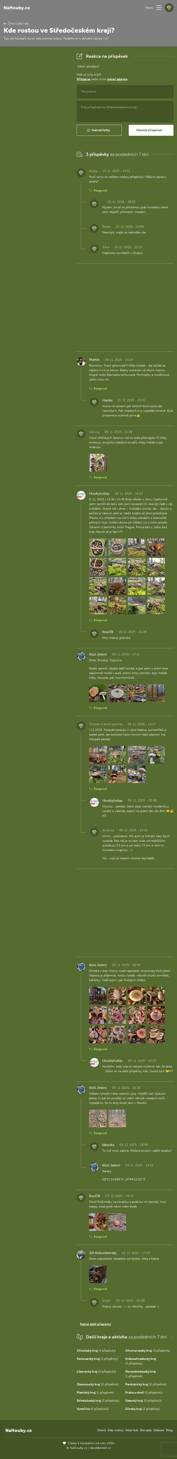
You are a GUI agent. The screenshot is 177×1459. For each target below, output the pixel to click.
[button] (159, 7)
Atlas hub (131, 1430)
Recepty (146, 1430)
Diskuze (158, 1430)
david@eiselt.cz (100, 1448)
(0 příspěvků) (96, 1371)
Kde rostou (115, 1430)
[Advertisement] (37, 118)
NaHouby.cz (17, 7)
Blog (169, 1430)
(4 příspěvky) (96, 1351)
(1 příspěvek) (95, 1392)
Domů (101, 1430)
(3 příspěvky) (147, 1351)
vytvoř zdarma (117, 79)
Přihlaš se (83, 79)
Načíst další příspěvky (95, 1324)
